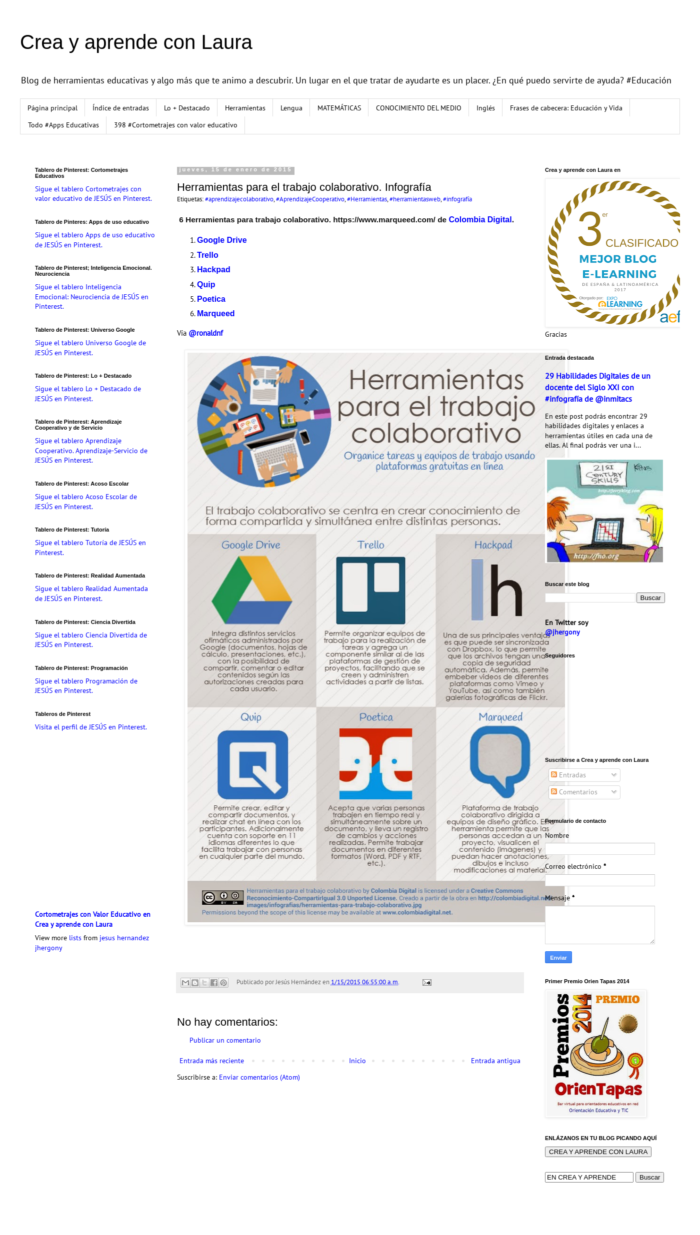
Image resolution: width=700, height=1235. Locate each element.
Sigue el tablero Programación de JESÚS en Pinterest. (86, 685)
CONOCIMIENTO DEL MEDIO (419, 107)
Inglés (485, 107)
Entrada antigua (495, 1060)
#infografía (457, 199)
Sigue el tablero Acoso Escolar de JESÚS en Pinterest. (86, 501)
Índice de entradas (120, 107)
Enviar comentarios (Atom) (259, 1077)
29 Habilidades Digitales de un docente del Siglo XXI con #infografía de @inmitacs (597, 387)
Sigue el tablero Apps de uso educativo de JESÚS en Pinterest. (95, 239)
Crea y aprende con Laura (136, 42)
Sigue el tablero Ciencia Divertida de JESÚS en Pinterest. (91, 639)
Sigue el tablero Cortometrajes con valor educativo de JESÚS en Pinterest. (93, 193)
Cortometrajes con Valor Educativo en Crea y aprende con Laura (92, 919)
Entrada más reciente (212, 1060)
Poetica (211, 299)
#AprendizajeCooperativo (310, 199)
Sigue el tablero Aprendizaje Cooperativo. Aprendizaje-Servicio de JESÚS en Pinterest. (91, 450)
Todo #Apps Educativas (63, 124)
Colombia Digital (480, 219)
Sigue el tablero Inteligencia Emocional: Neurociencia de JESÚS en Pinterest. (91, 296)
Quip (206, 284)
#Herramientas (367, 199)
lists (75, 937)
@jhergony (562, 631)
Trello (207, 255)
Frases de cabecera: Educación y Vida (566, 107)
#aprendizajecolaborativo (239, 199)
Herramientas (245, 107)
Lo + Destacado (187, 107)
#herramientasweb (415, 199)
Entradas (568, 774)
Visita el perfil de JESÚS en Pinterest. (91, 726)
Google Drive (222, 240)
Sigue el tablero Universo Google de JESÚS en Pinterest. (90, 347)
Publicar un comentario (225, 1040)
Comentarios (574, 791)
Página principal (53, 107)
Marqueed (216, 313)
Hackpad (213, 269)
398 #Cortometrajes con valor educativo (176, 124)
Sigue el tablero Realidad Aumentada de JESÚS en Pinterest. (91, 593)
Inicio (357, 1060)
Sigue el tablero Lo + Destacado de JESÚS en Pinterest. (88, 393)
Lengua (291, 107)
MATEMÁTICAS (339, 107)
